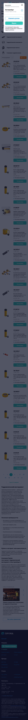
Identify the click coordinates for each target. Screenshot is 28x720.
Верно (14, 23)
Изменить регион (14, 18)
